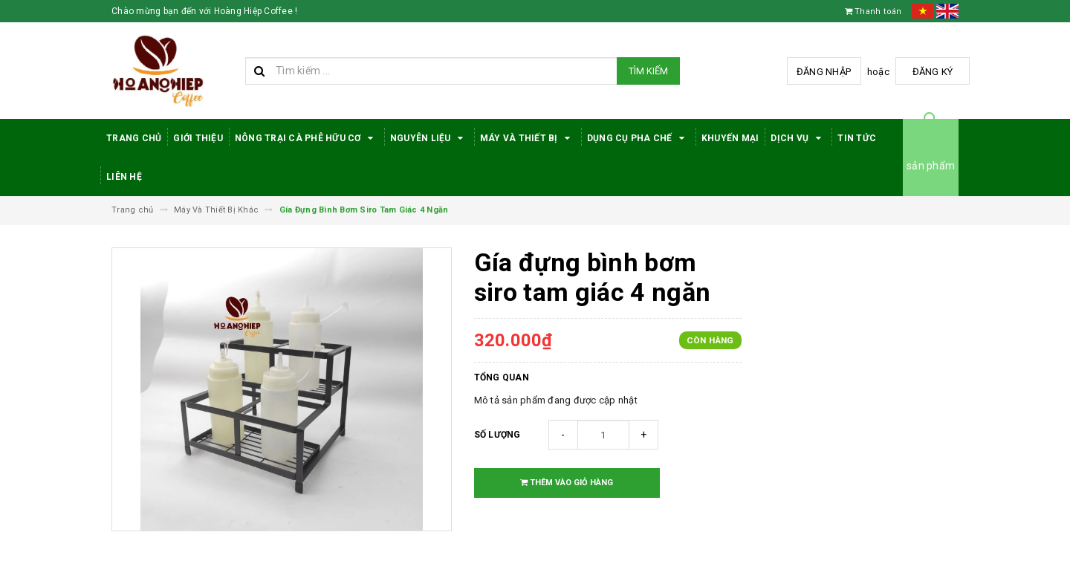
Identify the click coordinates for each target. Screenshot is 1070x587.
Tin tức (856, 138)
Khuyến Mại (730, 138)
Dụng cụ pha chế (638, 138)
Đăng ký (932, 71)
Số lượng (497, 434)
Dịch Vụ (798, 138)
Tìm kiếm (648, 71)
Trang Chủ (133, 138)
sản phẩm (931, 166)
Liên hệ (124, 177)
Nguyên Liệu (429, 138)
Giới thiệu (198, 138)
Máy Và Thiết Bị (527, 138)
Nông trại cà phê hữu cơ (306, 138)
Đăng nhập (824, 71)
